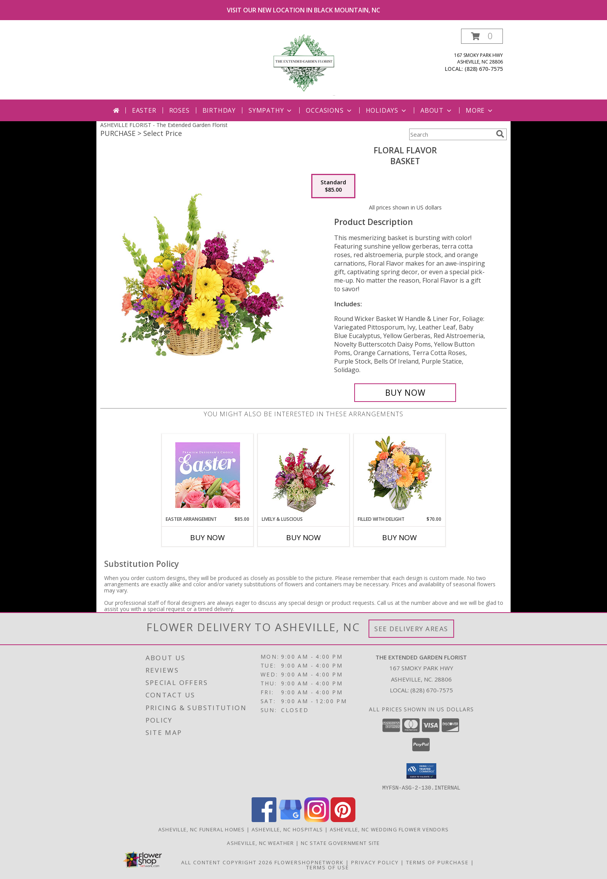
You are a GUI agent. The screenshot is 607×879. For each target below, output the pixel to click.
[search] (500, 134)
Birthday (219, 110)
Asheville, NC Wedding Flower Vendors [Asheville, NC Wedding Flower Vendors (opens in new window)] (389, 829)
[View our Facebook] (264, 819)
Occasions (329, 110)
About (436, 110)
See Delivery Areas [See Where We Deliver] (411, 628)
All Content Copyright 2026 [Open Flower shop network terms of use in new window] (227, 861)
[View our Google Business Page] (290, 819)
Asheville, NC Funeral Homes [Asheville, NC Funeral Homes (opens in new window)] (201, 829)
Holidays (387, 110)
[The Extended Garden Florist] (303, 64)
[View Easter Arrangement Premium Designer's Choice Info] (207, 475)
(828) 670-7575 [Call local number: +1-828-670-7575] (484, 68)
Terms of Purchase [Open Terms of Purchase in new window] (437, 861)
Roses (179, 110)
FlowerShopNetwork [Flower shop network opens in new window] (309, 861)
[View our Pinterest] (343, 819)
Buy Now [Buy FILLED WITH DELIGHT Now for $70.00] (399, 537)
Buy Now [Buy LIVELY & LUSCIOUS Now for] (303, 537)
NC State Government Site (340, 842)
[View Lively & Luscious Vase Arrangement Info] (303, 475)
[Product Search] (451, 134)
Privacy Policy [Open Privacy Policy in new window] (375, 861)
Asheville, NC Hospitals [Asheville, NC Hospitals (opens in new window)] (287, 829)
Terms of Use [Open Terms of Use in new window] (327, 867)
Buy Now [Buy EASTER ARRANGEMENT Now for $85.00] (207, 537)
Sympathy (271, 110)
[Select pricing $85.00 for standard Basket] (333, 186)
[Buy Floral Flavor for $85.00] (405, 392)
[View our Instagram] (316, 819)
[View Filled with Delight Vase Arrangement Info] (399, 475)
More (480, 110)
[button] (482, 36)
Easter (144, 110)
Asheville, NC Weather (260, 842)
